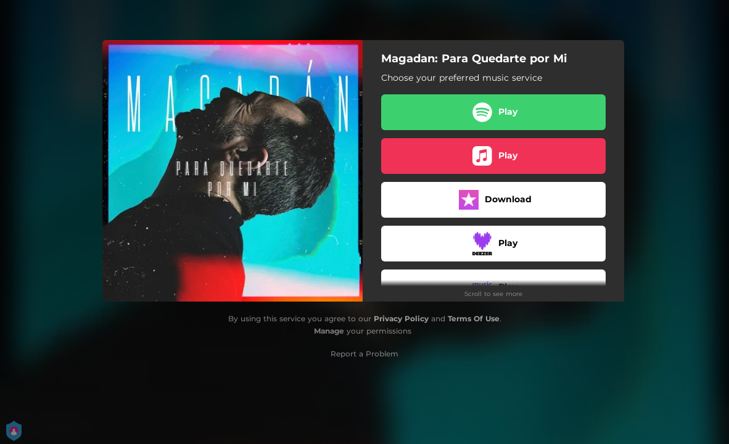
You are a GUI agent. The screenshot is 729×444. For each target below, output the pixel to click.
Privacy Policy (401, 318)
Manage (329, 330)
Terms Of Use (474, 318)
